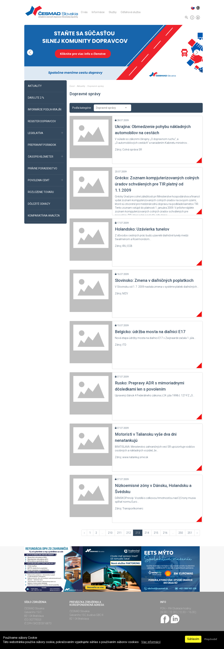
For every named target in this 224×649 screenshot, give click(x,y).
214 (147, 532)
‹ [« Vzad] (84, 532)
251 (190, 532)
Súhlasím (193, 639)
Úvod (72, 86)
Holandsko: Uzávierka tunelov (142, 229)
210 (110, 532)
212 (128, 532)
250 (180, 532)
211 (119, 532)
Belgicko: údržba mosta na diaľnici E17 (150, 331)
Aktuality (81, 86)
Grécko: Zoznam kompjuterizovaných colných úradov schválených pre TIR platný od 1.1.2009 (157, 184)
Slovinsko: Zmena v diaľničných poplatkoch (154, 280)
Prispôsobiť (210, 639)
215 (156, 532)
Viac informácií (150, 642)
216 (165, 532)
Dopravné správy (95, 86)
